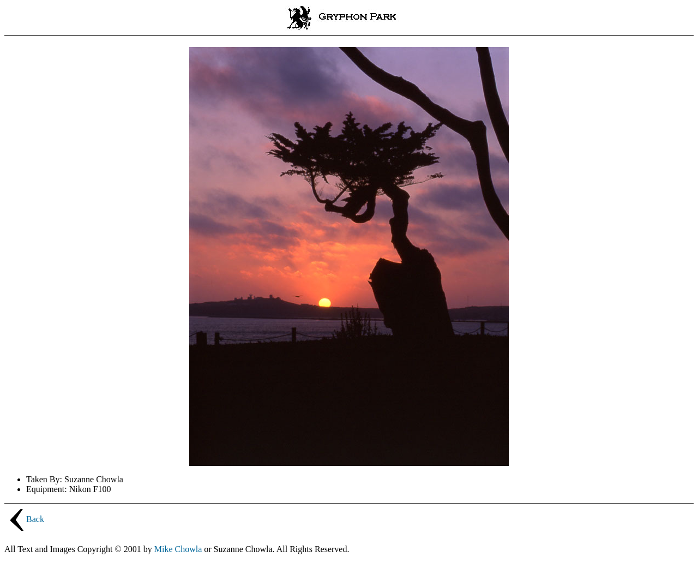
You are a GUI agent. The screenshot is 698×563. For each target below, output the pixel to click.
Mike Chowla (178, 549)
